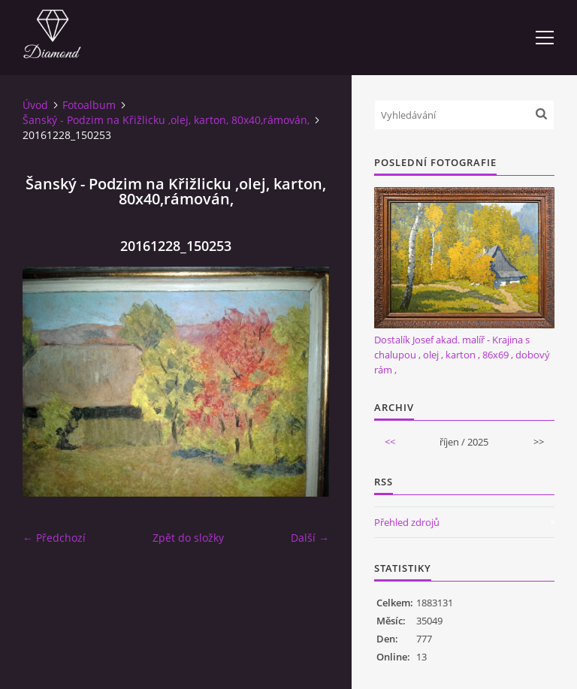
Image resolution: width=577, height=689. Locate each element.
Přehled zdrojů (407, 522)
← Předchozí (54, 537)
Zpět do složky (188, 537)
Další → (310, 537)
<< (390, 442)
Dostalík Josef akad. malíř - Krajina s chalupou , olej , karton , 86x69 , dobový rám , (462, 354)
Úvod (35, 105)
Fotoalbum (89, 105)
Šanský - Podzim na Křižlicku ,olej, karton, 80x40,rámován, (166, 120)
